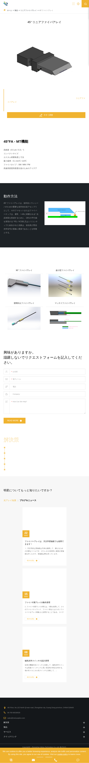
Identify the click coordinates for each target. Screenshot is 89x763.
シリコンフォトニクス (17, 448)
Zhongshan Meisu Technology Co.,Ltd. (46, 747)
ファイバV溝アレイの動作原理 (37, 602)
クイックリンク (45, 736)
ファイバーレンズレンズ (19, 470)
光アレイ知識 (10, 500)
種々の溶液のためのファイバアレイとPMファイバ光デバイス (43, 440)
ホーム (9, 10)
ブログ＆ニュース (28, 500)
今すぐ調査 (46, 115)
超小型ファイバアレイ (65, 270)
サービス (45, 732)
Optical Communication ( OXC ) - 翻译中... (26, 454)
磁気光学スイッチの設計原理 (37, 661)
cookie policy (62, 754)
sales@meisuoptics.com (16, 718)
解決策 (45, 722)
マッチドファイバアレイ (65, 303)
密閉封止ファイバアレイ (24, 303)
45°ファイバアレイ (46, 10)
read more (14, 420)
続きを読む (32, 561)
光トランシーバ (14, 465)
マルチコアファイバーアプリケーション (25, 459)
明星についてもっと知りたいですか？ (28, 490)
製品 (16, 10)
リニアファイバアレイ (28, 10)
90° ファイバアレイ (24, 270)
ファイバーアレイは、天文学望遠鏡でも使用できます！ (44, 542)
